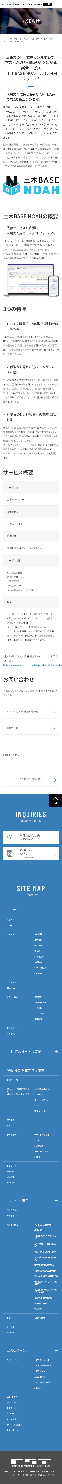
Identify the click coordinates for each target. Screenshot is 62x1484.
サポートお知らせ (41, 1135)
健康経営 (38, 1019)
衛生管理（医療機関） (43, 1298)
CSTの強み (12, 982)
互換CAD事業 (16, 1350)
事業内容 (11, 920)
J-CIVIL (37, 1388)
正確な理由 (12, 1210)
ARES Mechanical (42, 1382)
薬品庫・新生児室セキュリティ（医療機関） (46, 1291)
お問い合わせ (12, 1028)
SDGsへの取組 (40, 1002)
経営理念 (38, 940)
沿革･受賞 (38, 957)
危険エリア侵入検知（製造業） (45, 1237)
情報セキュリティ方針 (46, 1475)
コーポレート (16, 910)
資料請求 (11, 1177)
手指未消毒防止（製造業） (45, 1252)
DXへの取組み (40, 968)
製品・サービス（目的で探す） (18, 1093)
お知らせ (25, 38)
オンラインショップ (14, 1425)
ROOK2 (37, 1105)
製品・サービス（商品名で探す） (18, 1089)
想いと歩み (11, 988)
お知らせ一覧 (12, 1080)
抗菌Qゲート (39, 1309)
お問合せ (11, 1318)
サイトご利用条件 (14, 1475)
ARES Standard (41, 1360)
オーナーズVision (41, 1100)
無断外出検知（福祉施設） (45, 1271)
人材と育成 (39, 1013)
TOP (5, 38)
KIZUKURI (38, 1094)
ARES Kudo (39, 1371)
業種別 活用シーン (14, 1225)
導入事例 (11, 1120)
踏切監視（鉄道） (41, 1303)
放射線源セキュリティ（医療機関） (45, 1283)
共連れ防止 (39, 1230)
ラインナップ (12, 1360)
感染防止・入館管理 (42, 1225)
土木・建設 (14, 38)
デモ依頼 (10, 1171)
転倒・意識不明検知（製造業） (45, 1245)
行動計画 (38, 973)
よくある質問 (39, 1318)
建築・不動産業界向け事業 (25, 1070)
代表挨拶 (38, 945)
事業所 (37, 951)
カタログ (10, 1183)
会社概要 (38, 934)
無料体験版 (12, 1419)
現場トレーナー (40, 1111)
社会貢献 (38, 1008)
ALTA (36, 1140)
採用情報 (11, 1033)
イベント (10, 1126)
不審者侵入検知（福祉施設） (46, 1276)
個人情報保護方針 (29, 1475)
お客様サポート (13, 1135)
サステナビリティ (13, 997)
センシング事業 (17, 1200)
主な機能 (11, 1216)
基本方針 (38, 997)
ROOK (37, 1157)
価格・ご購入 (12, 1397)
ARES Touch (40, 1377)
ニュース (10, 925)
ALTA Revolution (42, 1089)
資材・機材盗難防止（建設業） (45, 1258)
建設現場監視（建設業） (44, 1265)
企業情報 (11, 934)
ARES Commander (43, 1365)
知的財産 (38, 962)
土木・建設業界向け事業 (24, 1051)
